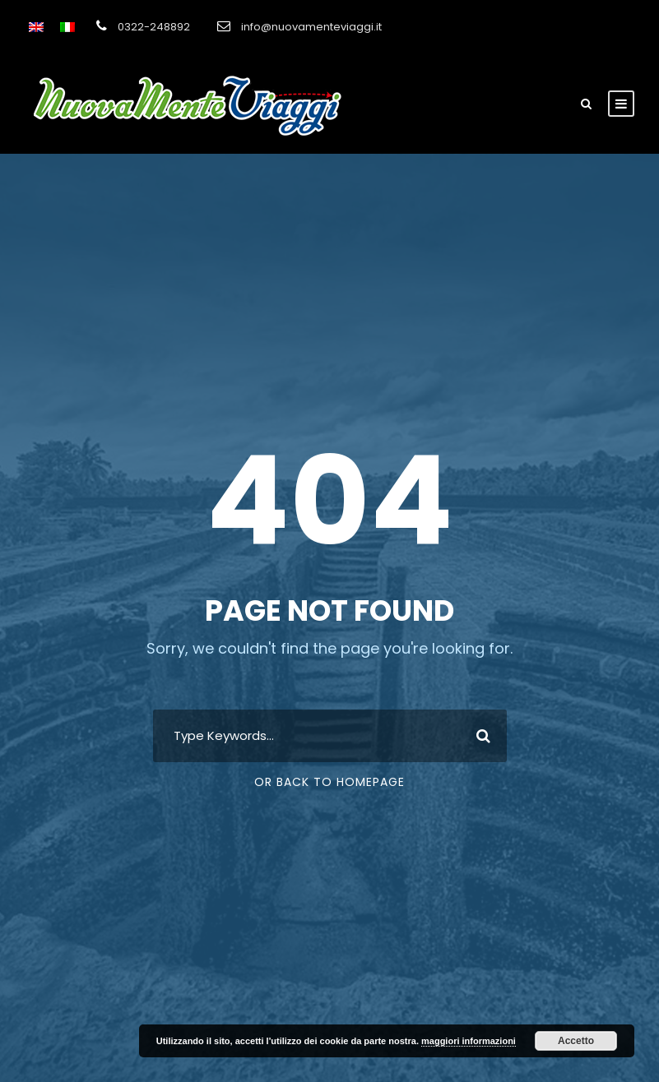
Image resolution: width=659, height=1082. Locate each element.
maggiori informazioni (468, 1041)
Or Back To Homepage (329, 782)
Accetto (576, 1041)
